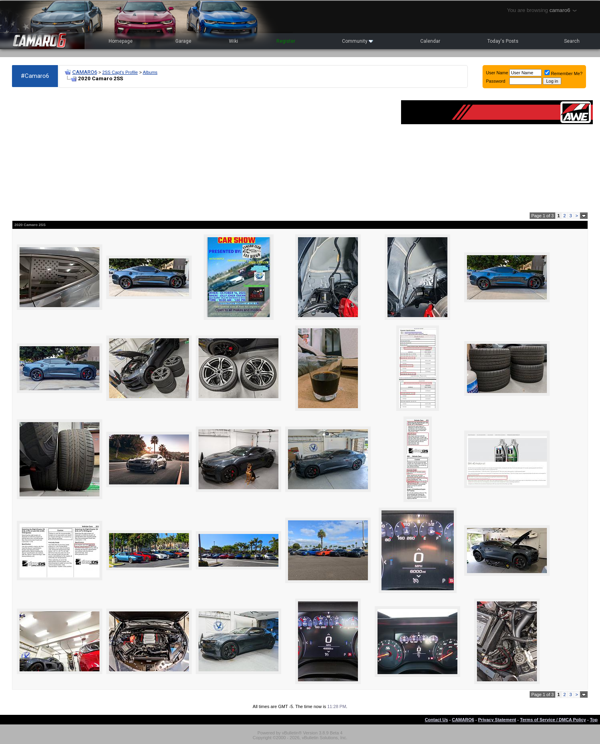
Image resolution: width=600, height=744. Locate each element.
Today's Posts (503, 41)
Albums (150, 72)
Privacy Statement (497, 719)
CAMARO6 (84, 72)
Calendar (430, 41)
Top (594, 719)
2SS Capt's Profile (120, 72)
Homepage (121, 41)
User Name (497, 72)
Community (357, 41)
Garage (183, 41)
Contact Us (436, 719)
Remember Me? (563, 73)
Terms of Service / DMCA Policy (553, 719)
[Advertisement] (202, 150)
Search (572, 41)
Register (285, 41)
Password (495, 81)
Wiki (233, 41)
